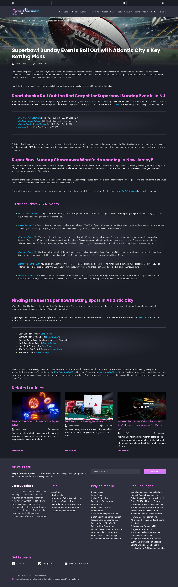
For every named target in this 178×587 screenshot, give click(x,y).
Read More (17, 450)
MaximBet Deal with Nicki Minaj (145, 532)
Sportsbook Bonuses (158, 12)
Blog (164, 3)
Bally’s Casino (47, 334)
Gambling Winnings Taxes (63, 501)
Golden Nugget (43, 352)
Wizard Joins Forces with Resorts (146, 513)
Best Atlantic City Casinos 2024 (66, 504)
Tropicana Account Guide (142, 535)
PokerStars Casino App (102, 501)
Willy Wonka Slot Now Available (106, 538)
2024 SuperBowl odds (64, 372)
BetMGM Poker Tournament (104, 532)
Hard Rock (46, 346)
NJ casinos (117, 104)
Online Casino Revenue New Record (147, 498)
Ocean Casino (56, 349)
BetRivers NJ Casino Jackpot (104, 535)
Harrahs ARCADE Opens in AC (145, 510)
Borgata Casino (53, 337)
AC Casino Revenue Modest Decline (147, 520)
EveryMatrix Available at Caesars (146, 542)
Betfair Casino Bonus (101, 507)
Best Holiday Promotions (102, 526)
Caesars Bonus (25, 127)
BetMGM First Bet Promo (29, 118)
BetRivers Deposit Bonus (29, 121)
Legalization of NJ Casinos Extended (148, 548)
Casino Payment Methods (63, 510)
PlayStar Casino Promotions (144, 517)
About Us (55, 492)
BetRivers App (97, 504)
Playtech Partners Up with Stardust (147, 504)
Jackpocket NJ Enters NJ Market (146, 538)
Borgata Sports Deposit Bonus (32, 124)
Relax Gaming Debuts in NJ (143, 526)
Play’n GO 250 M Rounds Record (145, 501)
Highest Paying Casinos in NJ (144, 495)
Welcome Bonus (108, 12)
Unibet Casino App (99, 498)
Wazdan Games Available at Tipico (147, 507)
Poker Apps (96, 495)
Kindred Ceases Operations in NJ (106, 529)
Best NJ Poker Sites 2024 (103, 523)
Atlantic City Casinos (127, 191)
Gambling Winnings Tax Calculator (146, 492)
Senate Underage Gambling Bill (145, 545)
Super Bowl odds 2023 (109, 372)
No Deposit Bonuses (79, 12)
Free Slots (135, 523)
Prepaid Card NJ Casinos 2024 (105, 520)
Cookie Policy (57, 495)
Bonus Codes (64, 12)
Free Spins (95, 12)
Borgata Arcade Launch (141, 529)
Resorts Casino (49, 343)
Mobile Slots (97, 510)
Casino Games (140, 12)
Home (14, 21)
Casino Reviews (124, 12)
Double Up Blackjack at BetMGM (106, 513)
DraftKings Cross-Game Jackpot (106, 517)
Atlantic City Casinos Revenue (65, 507)
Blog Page (23, 21)
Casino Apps (97, 492)
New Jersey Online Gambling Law (66, 498)
